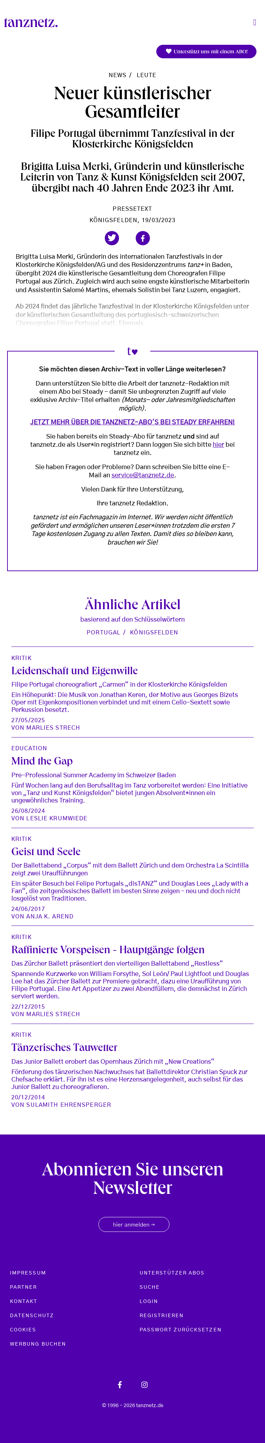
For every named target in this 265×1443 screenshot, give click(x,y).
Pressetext (132, 209)
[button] (112, 238)
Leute (147, 75)
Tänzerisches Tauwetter (64, 1049)
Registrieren (162, 1315)
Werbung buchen (38, 1344)
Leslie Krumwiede (56, 818)
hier (218, 445)
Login (149, 1301)
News (117, 75)
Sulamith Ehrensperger (68, 1105)
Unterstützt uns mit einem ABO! (206, 51)
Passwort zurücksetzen (181, 1329)
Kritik (21, 658)
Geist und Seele (46, 853)
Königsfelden (154, 632)
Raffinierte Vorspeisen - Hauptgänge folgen (108, 951)
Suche (150, 1287)
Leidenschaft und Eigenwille (74, 672)
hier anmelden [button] (134, 1225)
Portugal (103, 632)
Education (29, 748)
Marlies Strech (53, 728)
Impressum (28, 1273)
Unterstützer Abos (172, 1273)
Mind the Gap (42, 762)
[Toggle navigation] (255, 22)
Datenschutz (32, 1315)
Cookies (23, 1329)
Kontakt (24, 1301)
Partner (23, 1287)
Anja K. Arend (50, 916)
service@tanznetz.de (143, 475)
